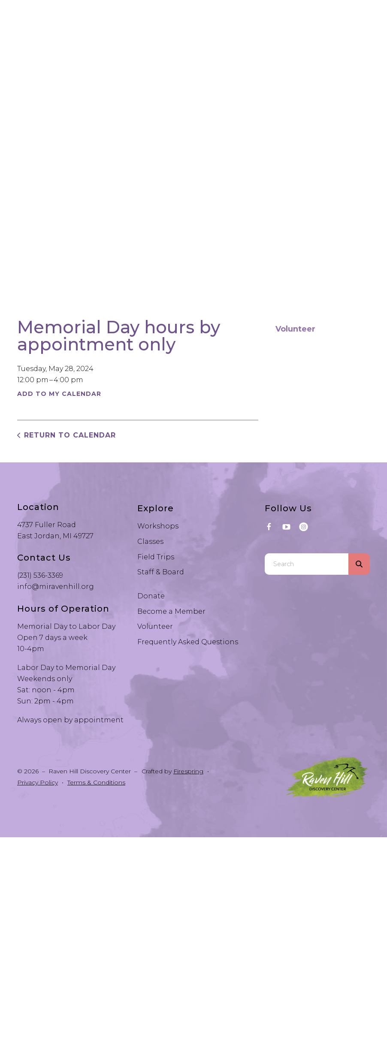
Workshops (157, 526)
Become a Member (171, 611)
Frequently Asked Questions (187, 642)
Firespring (188, 771)
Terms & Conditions (96, 782)
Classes (150, 541)
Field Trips (155, 557)
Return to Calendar (70, 435)
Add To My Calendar (59, 394)
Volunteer (295, 329)
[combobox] (306, 564)
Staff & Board (160, 572)
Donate (151, 596)
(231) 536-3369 (40, 575)
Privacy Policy (37, 782)
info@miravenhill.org (55, 586)
